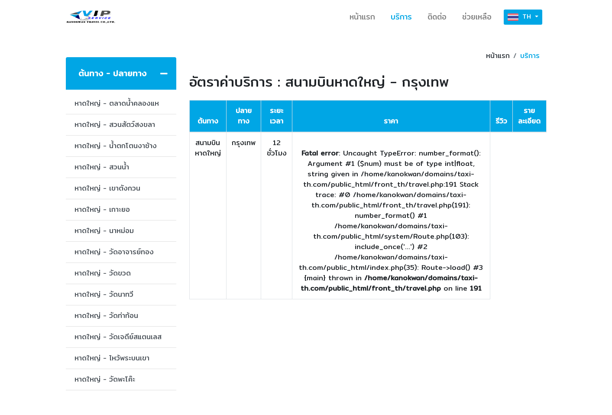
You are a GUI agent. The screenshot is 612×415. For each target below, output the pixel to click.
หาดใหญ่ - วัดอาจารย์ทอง (114, 251)
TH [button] (520, 17)
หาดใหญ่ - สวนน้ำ (101, 167)
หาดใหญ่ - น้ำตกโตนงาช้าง (115, 145)
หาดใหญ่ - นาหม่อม (104, 230)
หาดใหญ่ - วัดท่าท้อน (106, 315)
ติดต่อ (437, 17)
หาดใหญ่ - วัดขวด (102, 273)
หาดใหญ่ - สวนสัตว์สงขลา (114, 124)
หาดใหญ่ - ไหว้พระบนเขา (111, 358)
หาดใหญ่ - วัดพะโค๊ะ (104, 379)
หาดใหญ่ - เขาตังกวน (107, 188)
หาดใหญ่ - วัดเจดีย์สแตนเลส (118, 336)
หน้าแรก (362, 17)
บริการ (401, 17)
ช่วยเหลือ (477, 17)
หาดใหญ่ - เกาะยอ (102, 209)
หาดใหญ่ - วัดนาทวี (103, 294)
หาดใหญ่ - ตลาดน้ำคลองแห (116, 103)
